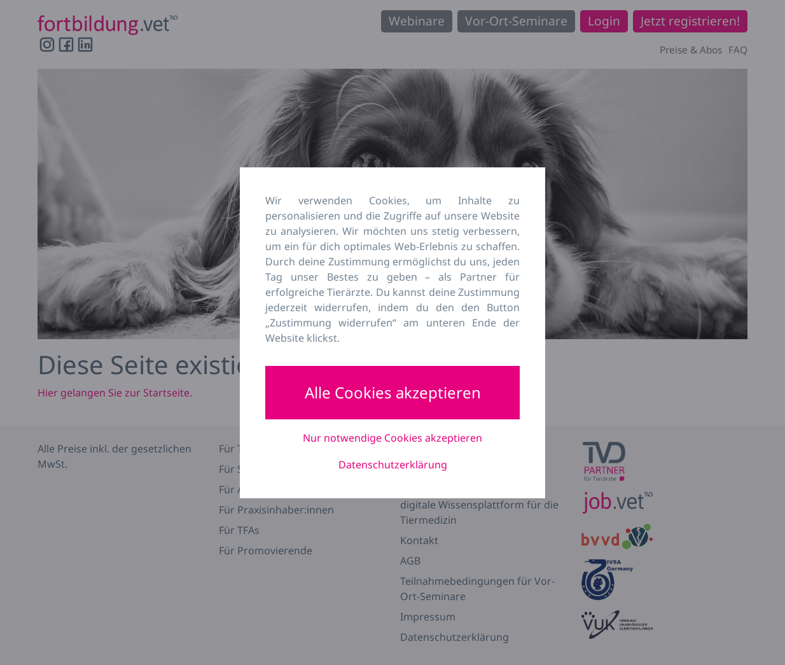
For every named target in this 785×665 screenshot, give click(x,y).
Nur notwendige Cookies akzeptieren (392, 438)
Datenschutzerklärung (392, 465)
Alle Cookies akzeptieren (393, 392)
